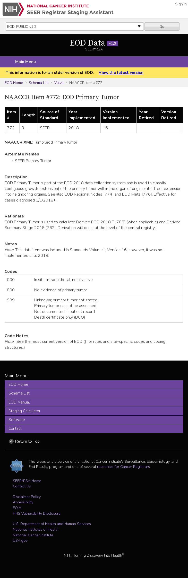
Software (16, 419)
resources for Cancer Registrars (123, 466)
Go (161, 26)
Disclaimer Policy (27, 496)
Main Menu (25, 62)
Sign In (181, 4)
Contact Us (22, 486)
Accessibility (23, 502)
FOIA (17, 507)
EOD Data (94, 43)
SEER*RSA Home (27, 480)
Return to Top (27, 441)
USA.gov (20, 540)
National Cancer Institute (33, 535)
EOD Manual (19, 402)
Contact (15, 428)
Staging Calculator (24, 411)
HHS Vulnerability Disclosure (37, 513)
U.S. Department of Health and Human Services (52, 523)
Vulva (59, 82)
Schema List (38, 82)
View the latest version (121, 72)
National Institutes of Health (35, 529)
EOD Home (14, 82)
